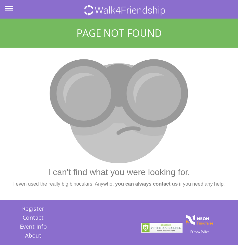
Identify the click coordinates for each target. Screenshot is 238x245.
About (33, 235)
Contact (33, 217)
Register (33, 208)
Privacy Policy (199, 231)
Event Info (33, 226)
